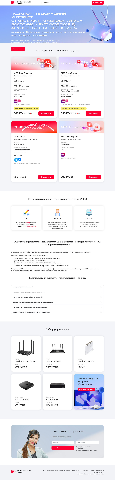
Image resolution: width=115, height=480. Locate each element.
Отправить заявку (62, 448)
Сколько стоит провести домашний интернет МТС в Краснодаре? (33, 302)
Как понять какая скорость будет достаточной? (28, 297)
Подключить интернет (86, 389)
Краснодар (45, 2)
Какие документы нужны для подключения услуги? (29, 292)
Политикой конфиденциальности (87, 450)
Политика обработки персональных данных (90, 474)
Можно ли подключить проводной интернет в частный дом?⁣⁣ (31, 312)
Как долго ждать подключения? (23, 287)
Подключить (18, 49)
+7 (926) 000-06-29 (29, 226)
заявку (28, 223)
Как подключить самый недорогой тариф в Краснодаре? (30, 307)
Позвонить (97, 2)
